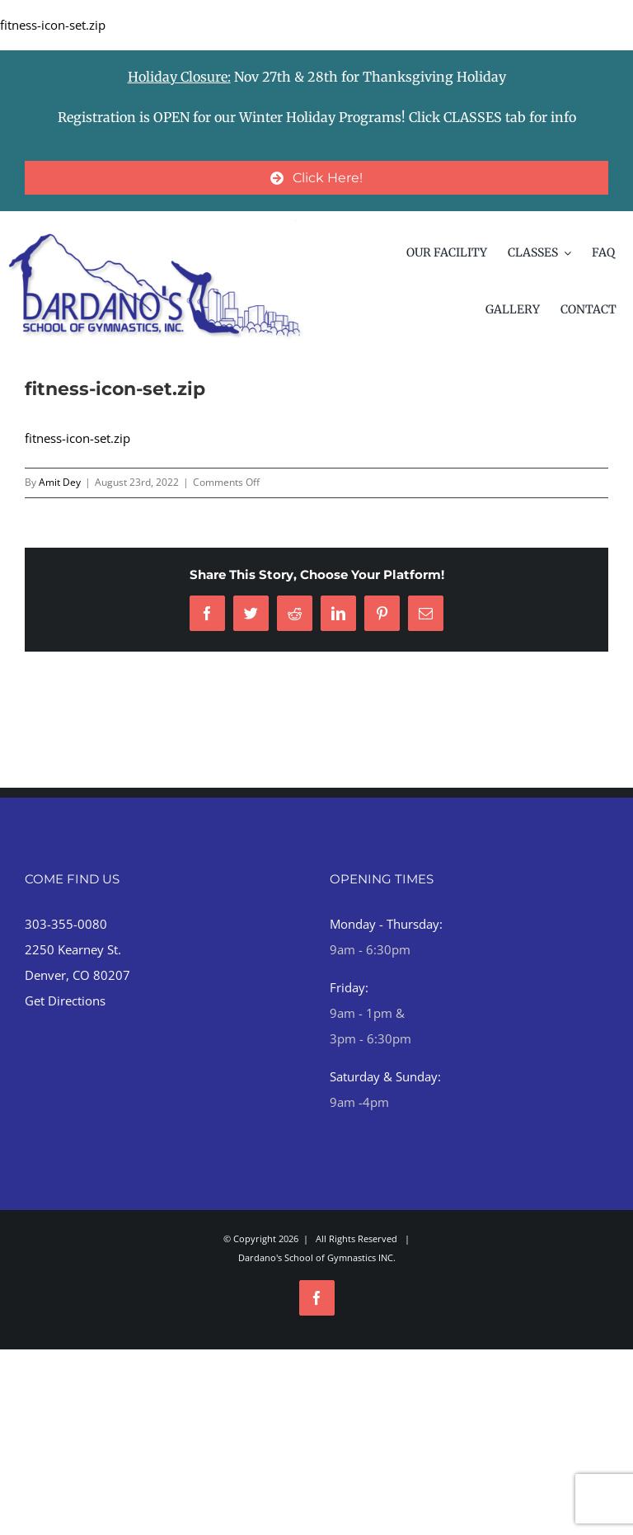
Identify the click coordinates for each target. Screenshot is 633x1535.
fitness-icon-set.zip (53, 24)
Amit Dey (60, 482)
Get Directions (65, 1000)
